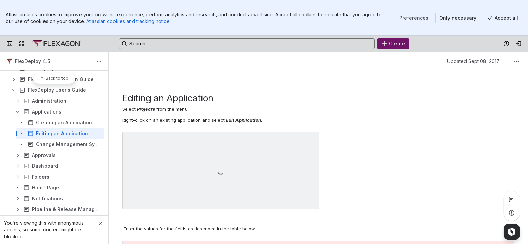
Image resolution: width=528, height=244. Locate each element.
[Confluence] (56, 43)
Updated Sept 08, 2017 (473, 61)
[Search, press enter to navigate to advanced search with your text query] (247, 43)
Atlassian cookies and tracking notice (128, 21)
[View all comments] (511, 199)
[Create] (393, 43)
